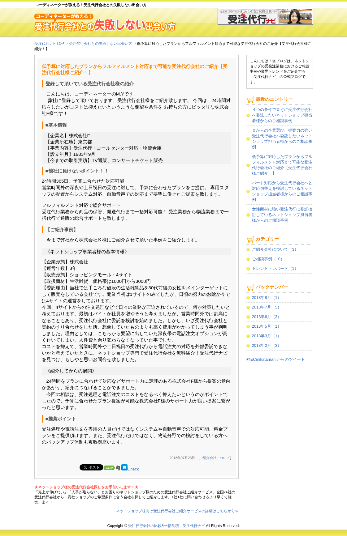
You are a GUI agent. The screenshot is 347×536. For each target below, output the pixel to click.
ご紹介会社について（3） (275, 249)
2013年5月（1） (266, 326)
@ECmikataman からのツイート (275, 359)
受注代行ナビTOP (49, 43)
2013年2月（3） (266, 345)
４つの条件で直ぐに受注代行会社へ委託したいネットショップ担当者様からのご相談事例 (282, 115)
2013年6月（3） (266, 316)
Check (133, 469)
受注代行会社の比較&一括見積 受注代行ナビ (166, 526)
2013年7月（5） (266, 307)
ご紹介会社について (214, 458)
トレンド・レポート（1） (275, 268)
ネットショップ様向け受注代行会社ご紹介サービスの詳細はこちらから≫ (177, 511)
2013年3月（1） (266, 336)
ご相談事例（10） (268, 259)
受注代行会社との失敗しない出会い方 (100, 43)
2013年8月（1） (266, 297)
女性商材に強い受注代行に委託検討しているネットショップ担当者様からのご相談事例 (282, 215)
